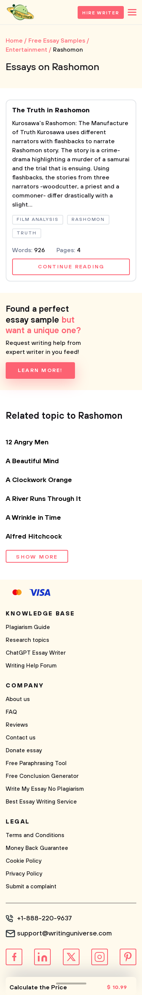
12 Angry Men (27, 442)
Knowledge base (40, 613)
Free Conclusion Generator (42, 776)
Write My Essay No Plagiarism (45, 789)
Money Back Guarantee (37, 848)
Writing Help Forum (31, 665)
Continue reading (71, 266)
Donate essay (24, 750)
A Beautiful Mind (32, 461)
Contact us (21, 737)
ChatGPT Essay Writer (36, 653)
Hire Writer (100, 13)
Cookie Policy (24, 861)
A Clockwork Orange (39, 480)
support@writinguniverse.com (64, 933)
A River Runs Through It (43, 499)
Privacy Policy (24, 873)
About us (18, 699)
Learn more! (40, 370)
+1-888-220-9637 (44, 918)
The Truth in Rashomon (51, 110)
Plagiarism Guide (28, 627)
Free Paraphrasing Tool (36, 763)
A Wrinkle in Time (33, 518)
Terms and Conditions (35, 835)
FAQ (11, 712)
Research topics (27, 640)
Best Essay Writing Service (41, 801)
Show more (37, 557)
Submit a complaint (31, 886)
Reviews (17, 725)
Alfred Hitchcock (34, 537)
